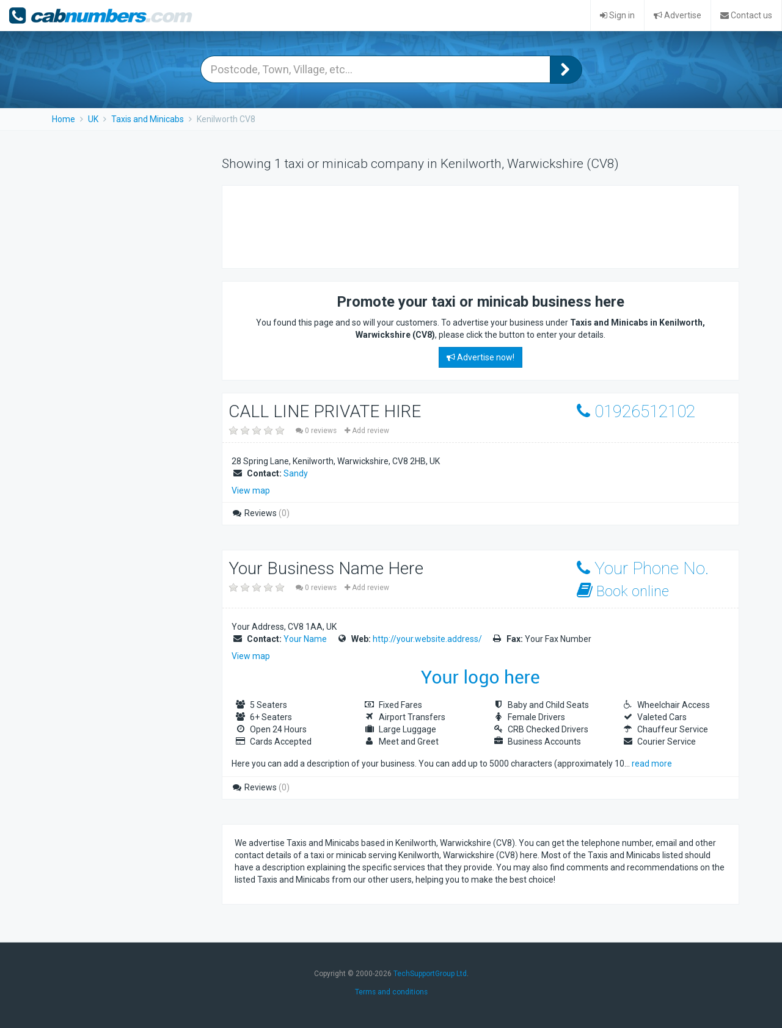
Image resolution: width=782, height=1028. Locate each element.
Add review (367, 430)
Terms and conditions (391, 992)
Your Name (305, 639)
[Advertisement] (457, 225)
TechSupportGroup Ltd (430, 973)
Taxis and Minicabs (147, 119)
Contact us (746, 15)
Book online (623, 591)
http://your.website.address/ (427, 639)
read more (652, 763)
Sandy (295, 473)
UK (93, 119)
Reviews (261, 513)
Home (63, 119)
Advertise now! (480, 357)
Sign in (617, 15)
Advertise (677, 15)
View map (251, 490)
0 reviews (317, 430)
